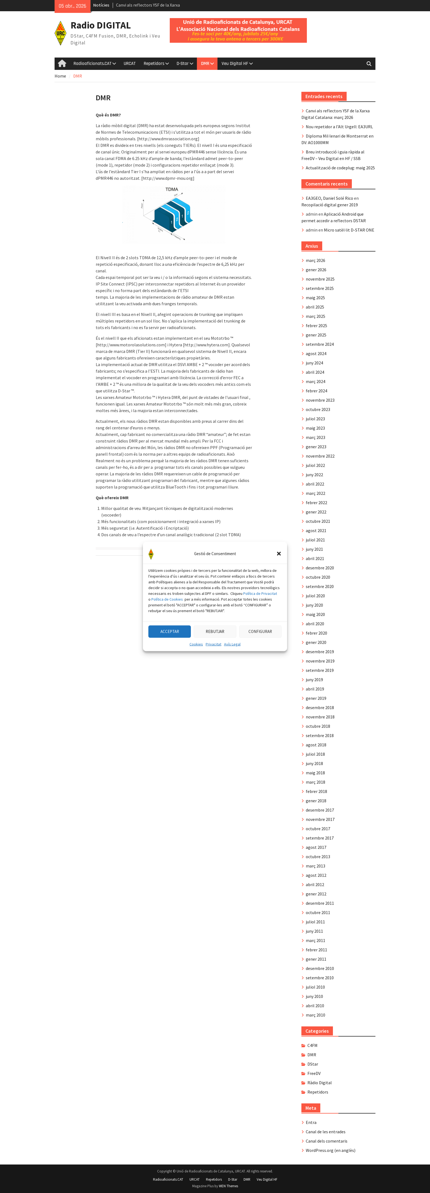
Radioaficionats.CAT (92, 64)
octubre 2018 (318, 726)
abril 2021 (315, 558)
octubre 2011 (318, 912)
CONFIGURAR (260, 650)
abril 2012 (315, 884)
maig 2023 (315, 428)
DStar (312, 1064)
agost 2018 (316, 744)
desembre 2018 (320, 707)
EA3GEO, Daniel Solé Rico (329, 198)
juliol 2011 (315, 921)
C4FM (312, 1045)
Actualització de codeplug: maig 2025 (340, 167)
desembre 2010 (320, 968)
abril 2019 (315, 689)
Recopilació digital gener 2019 (329, 204)
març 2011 (315, 940)
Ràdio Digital (319, 1082)
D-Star (183, 64)
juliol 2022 (315, 465)
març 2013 (315, 866)
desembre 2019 (320, 651)
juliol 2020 (315, 595)
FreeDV (314, 1073)
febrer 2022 (316, 502)
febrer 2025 (316, 325)
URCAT (129, 64)
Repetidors (154, 64)
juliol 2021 (315, 540)
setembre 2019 (320, 670)
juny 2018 (314, 763)
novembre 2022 (320, 456)
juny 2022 (314, 474)
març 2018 (315, 782)
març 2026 (315, 260)
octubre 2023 (318, 409)
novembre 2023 (320, 400)
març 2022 (315, 493)
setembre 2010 (320, 977)
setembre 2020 (320, 586)
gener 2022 (316, 512)
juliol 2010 (315, 987)
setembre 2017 (320, 838)
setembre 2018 (320, 735)
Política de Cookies (167, 617)
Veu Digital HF (235, 64)
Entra (311, 1122)
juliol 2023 (315, 418)
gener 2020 (316, 642)
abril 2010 (315, 1005)
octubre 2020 (318, 577)
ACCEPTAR (169, 650)
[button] (279, 572)
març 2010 (315, 1015)
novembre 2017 (320, 819)
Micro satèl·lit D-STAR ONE (349, 230)
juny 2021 (314, 549)
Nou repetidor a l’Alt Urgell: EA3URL (339, 126)
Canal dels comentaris (326, 1141)
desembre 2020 (320, 567)
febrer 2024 (316, 390)
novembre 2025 (320, 279)
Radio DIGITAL (100, 25)
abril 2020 (315, 623)
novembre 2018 (320, 717)
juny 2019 (314, 679)
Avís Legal (232, 662)
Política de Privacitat (260, 612)
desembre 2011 (320, 903)
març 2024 (315, 381)
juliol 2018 (315, 754)
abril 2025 (315, 307)
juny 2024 (314, 363)
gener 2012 (316, 894)
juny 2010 (314, 996)
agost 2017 (316, 847)
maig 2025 (315, 297)
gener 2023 (316, 446)
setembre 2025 (320, 288)
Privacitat (213, 662)
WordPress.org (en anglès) (330, 1150)
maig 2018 (315, 772)
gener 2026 (316, 269)
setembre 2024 (320, 344)
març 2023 (315, 437)
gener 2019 (316, 698)
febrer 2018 (316, 791)
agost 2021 (316, 530)
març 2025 (315, 316)
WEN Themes (228, 1186)
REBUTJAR (215, 650)
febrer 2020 (316, 633)
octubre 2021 (318, 521)
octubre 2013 (318, 856)
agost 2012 (316, 875)
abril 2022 (315, 484)
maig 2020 (315, 614)
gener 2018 (316, 800)
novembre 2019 (320, 661)
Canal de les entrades (326, 1131)
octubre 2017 (318, 828)
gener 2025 (316, 335)
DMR (205, 64)
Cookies (196, 662)
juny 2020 (314, 605)
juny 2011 (314, 931)
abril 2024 (315, 372)
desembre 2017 (320, 810)
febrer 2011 (316, 949)
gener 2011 (316, 959)
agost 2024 (316, 353)
